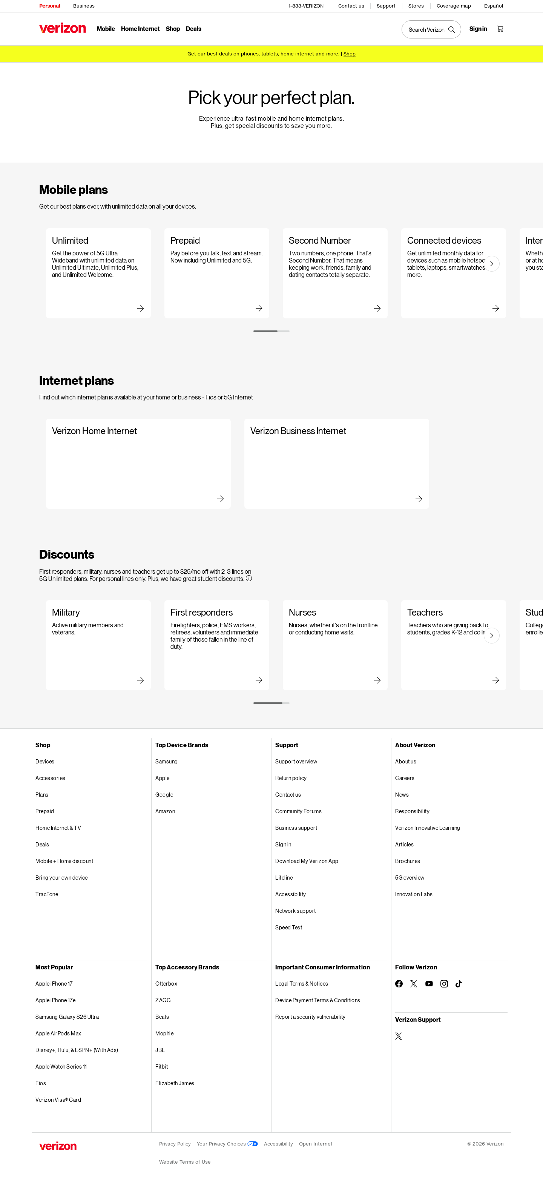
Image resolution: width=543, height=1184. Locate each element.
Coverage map (454, 6)
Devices (45, 761)
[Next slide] (492, 264)
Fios (40, 1083)
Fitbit (161, 1066)
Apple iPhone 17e (55, 1000)
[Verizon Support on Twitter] (399, 1036)
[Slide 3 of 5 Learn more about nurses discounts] (334, 645)
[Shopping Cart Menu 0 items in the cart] (500, 28)
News (402, 794)
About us (405, 761)
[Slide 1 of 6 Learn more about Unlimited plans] (97, 273)
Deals (42, 844)
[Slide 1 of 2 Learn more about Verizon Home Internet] (133, 464)
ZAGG (162, 1000)
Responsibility (412, 811)
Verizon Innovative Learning (427, 828)
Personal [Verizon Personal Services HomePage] (49, 6)
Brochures (407, 861)
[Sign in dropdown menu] (478, 29)
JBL (160, 1050)
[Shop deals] (350, 54)
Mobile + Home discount (64, 861)
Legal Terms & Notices (301, 983)
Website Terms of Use (185, 1162)
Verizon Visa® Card (58, 1099)
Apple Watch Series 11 (61, 1066)
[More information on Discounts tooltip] (249, 578)
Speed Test (288, 927)
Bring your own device (61, 877)
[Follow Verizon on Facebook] (399, 983)
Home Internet (140, 28)
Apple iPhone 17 (54, 983)
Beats (162, 1017)
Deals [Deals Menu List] (193, 28)
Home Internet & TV (58, 828)
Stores (416, 6)
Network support (295, 911)
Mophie (164, 1033)
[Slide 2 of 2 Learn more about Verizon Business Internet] (331, 464)
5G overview (410, 877)
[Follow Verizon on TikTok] (459, 984)
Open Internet (316, 1144)
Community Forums (298, 811)
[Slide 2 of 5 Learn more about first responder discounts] (215, 645)
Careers (405, 778)
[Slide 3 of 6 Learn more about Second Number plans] (334, 273)
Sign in (283, 844)
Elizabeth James (175, 1083)
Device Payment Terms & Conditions (317, 1000)
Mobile (106, 28)
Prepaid (44, 811)
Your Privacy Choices (227, 1144)
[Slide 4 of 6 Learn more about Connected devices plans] (452, 273)
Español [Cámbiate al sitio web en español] (493, 6)
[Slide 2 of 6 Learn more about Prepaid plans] (215, 273)
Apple (162, 778)
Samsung (166, 761)
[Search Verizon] (431, 29)
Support (386, 6)
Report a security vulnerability (310, 1017)
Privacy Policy (175, 1144)
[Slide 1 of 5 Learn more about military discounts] (97, 645)
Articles (404, 844)
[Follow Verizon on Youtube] (429, 983)
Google (164, 794)
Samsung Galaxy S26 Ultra (67, 1017)
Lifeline (284, 877)
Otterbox (166, 983)
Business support (296, 828)
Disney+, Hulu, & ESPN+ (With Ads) (76, 1050)
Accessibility (290, 894)
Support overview (296, 761)
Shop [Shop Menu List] (173, 28)
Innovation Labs (414, 894)
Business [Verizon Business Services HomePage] (84, 6)
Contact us (351, 6)
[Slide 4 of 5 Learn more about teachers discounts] (452, 645)
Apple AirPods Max (58, 1033)
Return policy (291, 778)
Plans (42, 794)
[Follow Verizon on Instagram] (444, 983)
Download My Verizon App (307, 861)
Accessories (50, 778)
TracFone (46, 894)
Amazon (165, 811)
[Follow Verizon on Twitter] (414, 983)
